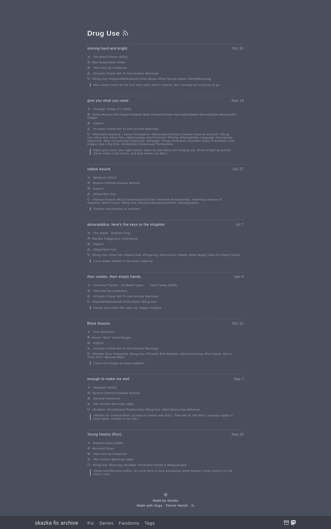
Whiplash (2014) (105, 177)
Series (106, 523)
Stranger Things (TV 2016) (112, 109)
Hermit (182, 505)
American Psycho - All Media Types (118, 285)
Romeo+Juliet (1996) (108, 443)
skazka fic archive (56, 523)
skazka (172, 500)
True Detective (103, 332)
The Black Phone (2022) (110, 56)
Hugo (158, 505)
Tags (150, 523)
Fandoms (129, 523)
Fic (90, 523)
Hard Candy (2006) (163, 285)
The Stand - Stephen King (111, 233)
